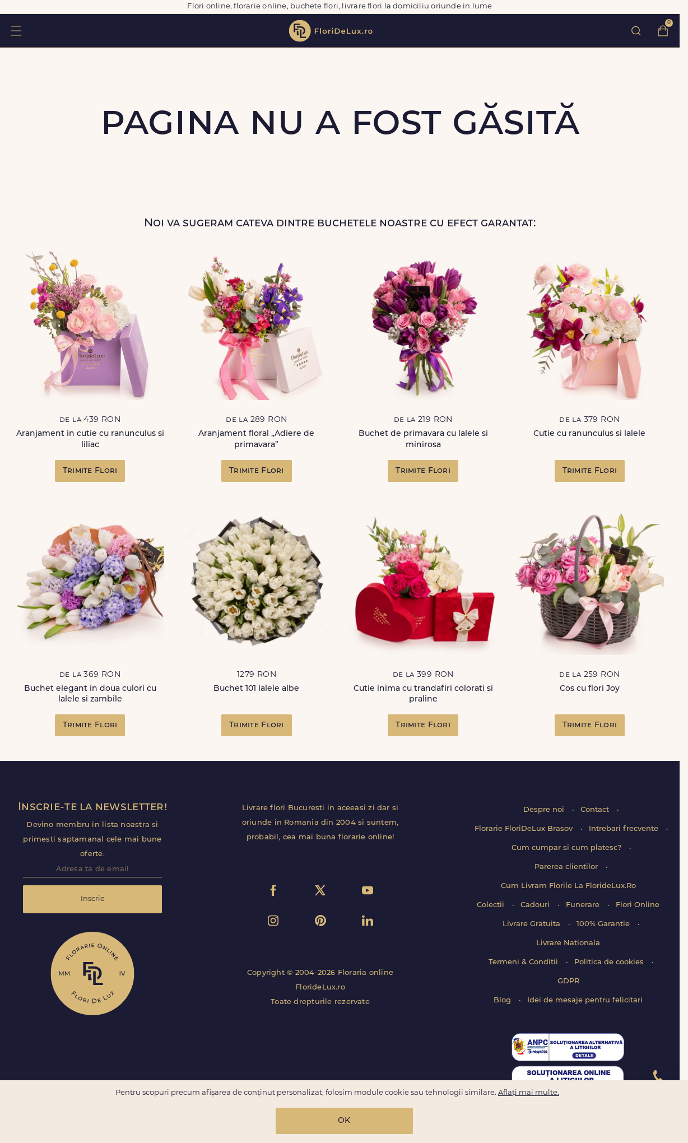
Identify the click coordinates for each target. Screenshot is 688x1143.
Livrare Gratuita (533, 924)
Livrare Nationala (568, 943)
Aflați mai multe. (528, 1092)
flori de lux (331, 31)
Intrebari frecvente (625, 829)
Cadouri (536, 905)
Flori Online (637, 905)
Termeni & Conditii (524, 962)
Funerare (584, 905)
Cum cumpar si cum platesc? (568, 848)
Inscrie (93, 899)
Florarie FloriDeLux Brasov (525, 829)
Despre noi (544, 810)
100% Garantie (604, 924)
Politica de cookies (610, 962)
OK (344, 1121)
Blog (503, 1000)
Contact (595, 810)
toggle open (16, 30)
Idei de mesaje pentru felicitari (585, 1000)
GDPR (568, 981)
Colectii (491, 905)
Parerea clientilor (567, 867)
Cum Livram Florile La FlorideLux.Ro (568, 886)
